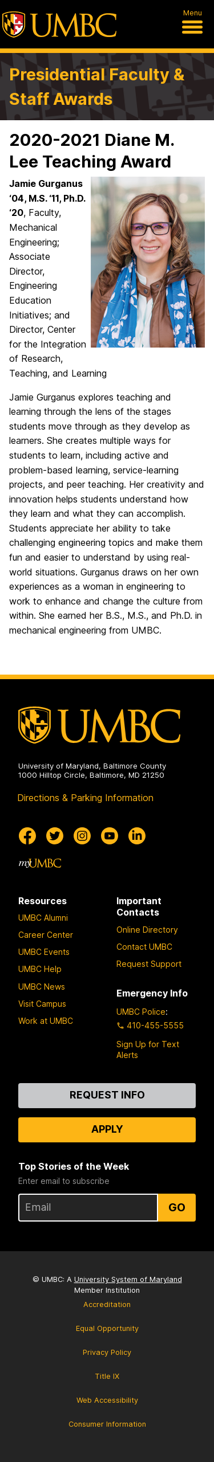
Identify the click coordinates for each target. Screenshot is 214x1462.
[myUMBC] (40, 863)
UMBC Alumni (43, 917)
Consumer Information (107, 1424)
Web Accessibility (107, 1400)
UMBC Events (44, 952)
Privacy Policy (107, 1352)
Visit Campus (42, 1003)
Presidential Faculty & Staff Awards (96, 86)
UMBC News (41, 986)
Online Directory (147, 929)
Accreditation (107, 1304)
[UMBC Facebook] (27, 835)
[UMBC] (59, 24)
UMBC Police (140, 1011)
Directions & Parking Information (85, 797)
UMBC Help (40, 969)
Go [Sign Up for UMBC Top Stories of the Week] (176, 1207)
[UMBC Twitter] (54, 835)
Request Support (148, 964)
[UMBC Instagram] (82, 835)
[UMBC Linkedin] (137, 835)
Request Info (107, 1095)
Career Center (45, 935)
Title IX (107, 1376)
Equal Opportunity (107, 1328)
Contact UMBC (144, 946)
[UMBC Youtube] (109, 835)
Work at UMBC (45, 1021)
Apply (107, 1129)
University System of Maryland (128, 1279)
